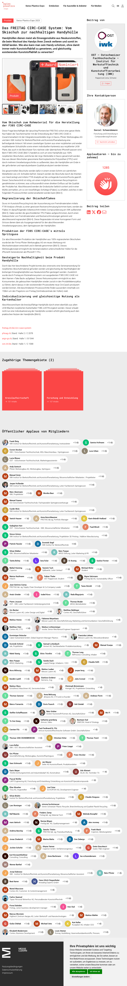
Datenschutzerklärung (12, 969)
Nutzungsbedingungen (12, 966)
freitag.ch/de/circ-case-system (16, 328)
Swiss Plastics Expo (35, 6)
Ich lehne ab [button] (95, 971)
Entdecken (54, 6)
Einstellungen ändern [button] (81, 977)
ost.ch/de (6, 344)
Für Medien (96, 6)
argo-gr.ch (7, 338)
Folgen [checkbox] (106, 83)
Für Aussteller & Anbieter (75, 6)
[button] (11, 109)
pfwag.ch (6, 333)
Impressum (7, 973)
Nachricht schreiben (105, 142)
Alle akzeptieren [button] (78, 971)
